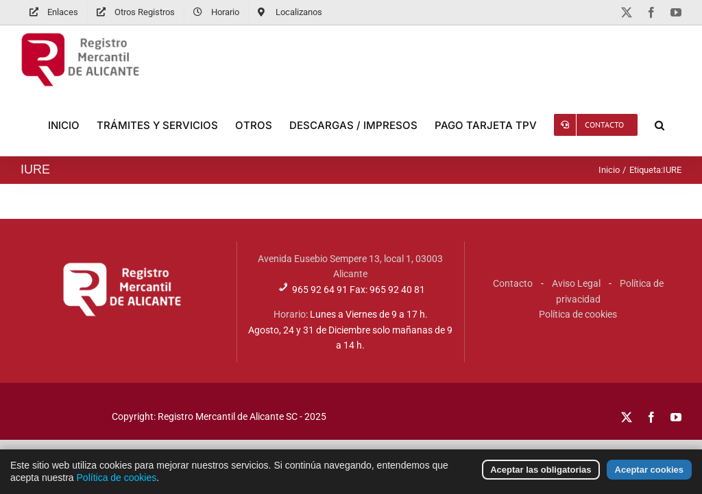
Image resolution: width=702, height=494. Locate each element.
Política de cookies (578, 314)
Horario (290, 314)
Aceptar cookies (649, 475)
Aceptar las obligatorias (540, 475)
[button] (659, 125)
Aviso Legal (576, 283)
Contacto (513, 283)
